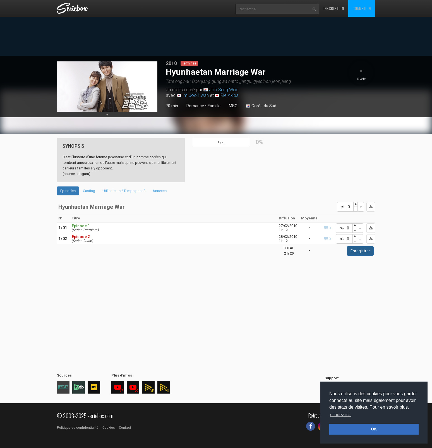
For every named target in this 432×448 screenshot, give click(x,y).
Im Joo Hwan (195, 95)
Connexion (361, 8)
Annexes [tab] (160, 191)
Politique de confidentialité (78, 428)
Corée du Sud (261, 106)
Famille (214, 105)
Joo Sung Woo (224, 89)
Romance (195, 105)
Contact (125, 428)
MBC (233, 105)
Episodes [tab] (68, 191)
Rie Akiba (229, 95)
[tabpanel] (107, 86)
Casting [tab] (89, 191)
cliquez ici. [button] (340, 414)
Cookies (108, 428)
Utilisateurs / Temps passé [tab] (123, 191)
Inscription (333, 8)
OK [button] (374, 429)
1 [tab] (107, 115)
